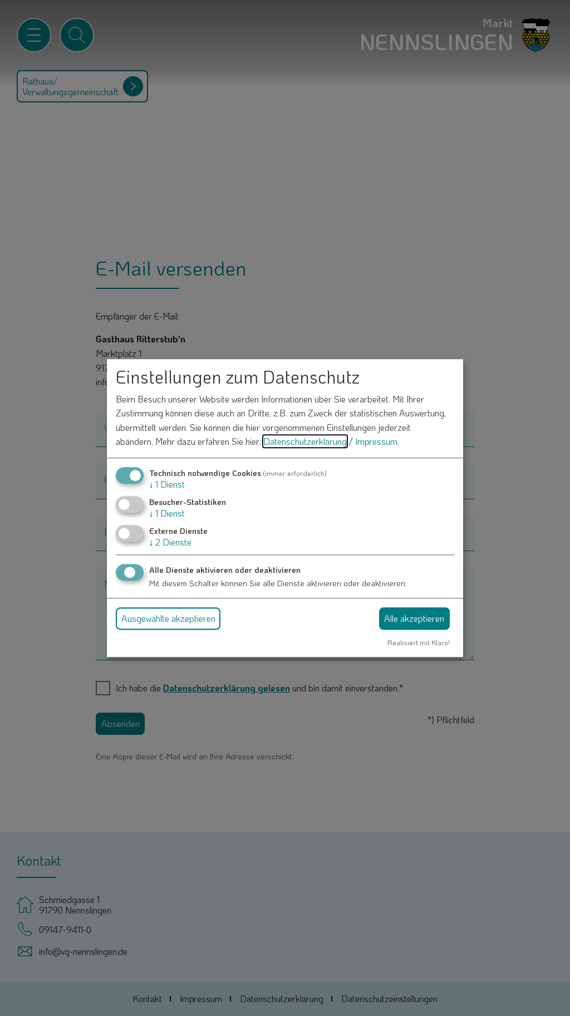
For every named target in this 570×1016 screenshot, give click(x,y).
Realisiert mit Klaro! (418, 642)
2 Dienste (170, 542)
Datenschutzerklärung (305, 442)
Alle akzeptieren (414, 618)
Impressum (376, 442)
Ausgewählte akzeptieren (168, 618)
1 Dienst (167, 484)
